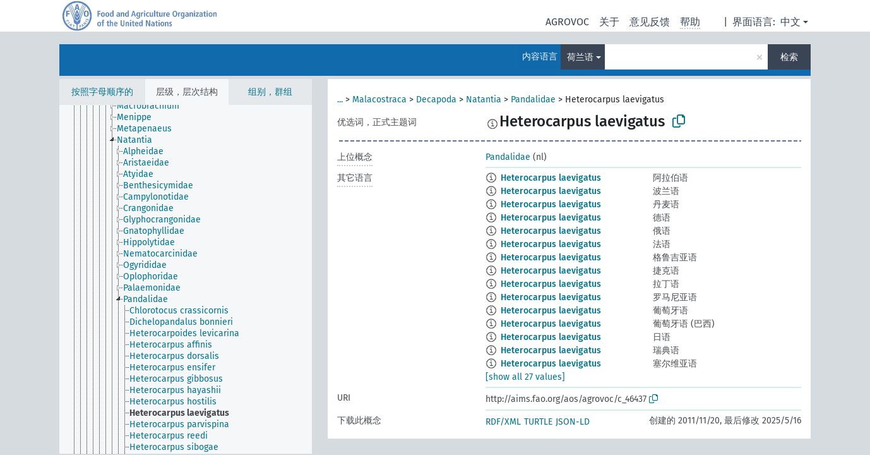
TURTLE (538, 421)
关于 (609, 22)
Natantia (483, 99)
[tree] (185, 279)
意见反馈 (649, 22)
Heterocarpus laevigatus (551, 178)
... (340, 99)
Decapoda (436, 99)
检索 (789, 57)
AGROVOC (567, 22)
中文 (790, 22)
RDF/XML (503, 421)
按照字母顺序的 (102, 92)
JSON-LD (573, 421)
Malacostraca (379, 99)
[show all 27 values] (525, 377)
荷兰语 (580, 57)
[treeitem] (153, 106)
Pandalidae (533, 99)
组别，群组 (270, 92)
